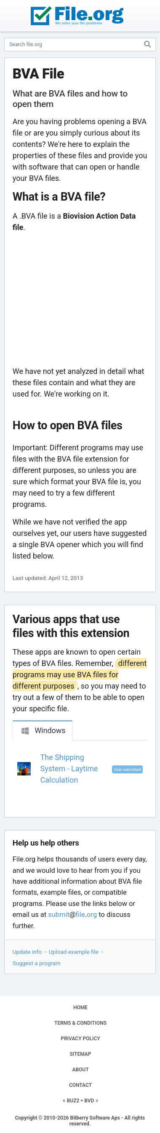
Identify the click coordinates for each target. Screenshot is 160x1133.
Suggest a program (37, 963)
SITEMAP (80, 1054)
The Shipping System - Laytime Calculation (69, 768)
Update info (27, 951)
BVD (89, 1101)
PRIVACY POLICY (80, 1039)
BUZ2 (73, 1101)
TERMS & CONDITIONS (80, 1023)
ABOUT (80, 1070)
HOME (80, 1007)
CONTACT (80, 1085)
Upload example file (74, 951)
